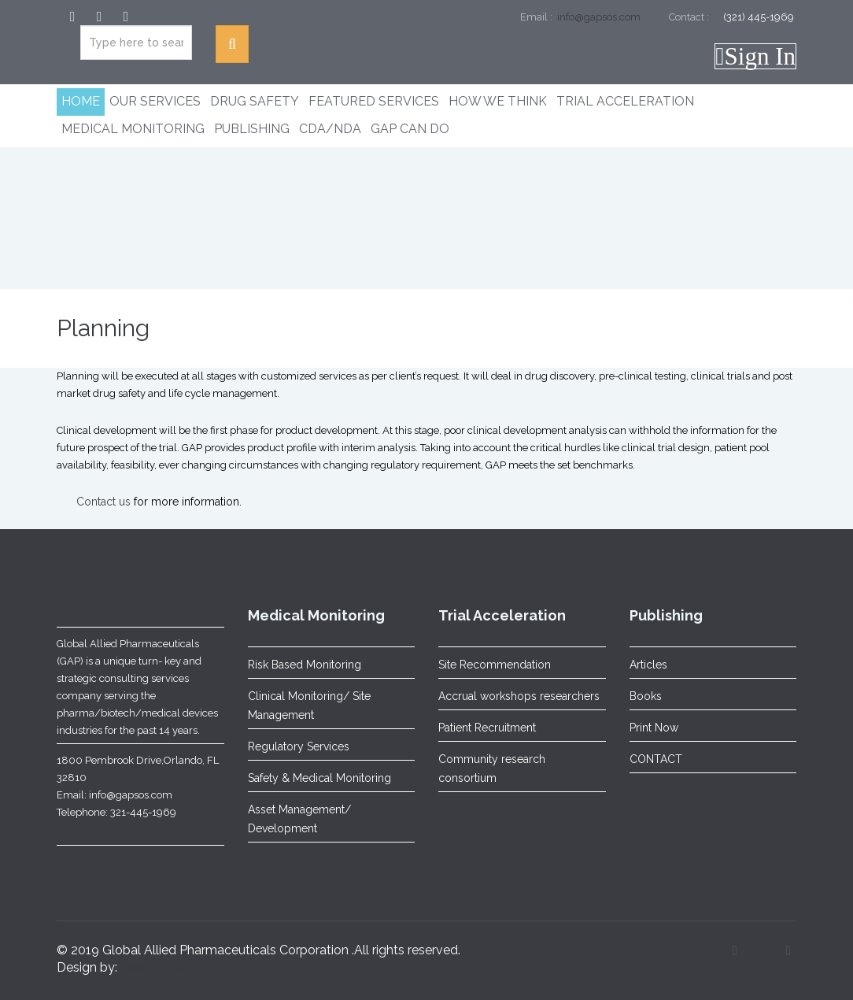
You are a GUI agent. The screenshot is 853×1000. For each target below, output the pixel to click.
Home (80, 101)
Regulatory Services (298, 746)
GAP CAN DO (410, 128)
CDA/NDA (330, 128)
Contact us (103, 501)
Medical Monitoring (133, 128)
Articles (648, 664)
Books (646, 696)
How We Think (498, 101)
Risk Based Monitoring (304, 664)
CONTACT (656, 759)
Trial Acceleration (625, 101)
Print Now (654, 727)
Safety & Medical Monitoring (319, 778)
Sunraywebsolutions (179, 967)
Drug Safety (254, 101)
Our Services (155, 101)
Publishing (252, 128)
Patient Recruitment (487, 727)
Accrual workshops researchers (519, 696)
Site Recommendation (494, 664)
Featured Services (373, 101)
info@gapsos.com (598, 17)
